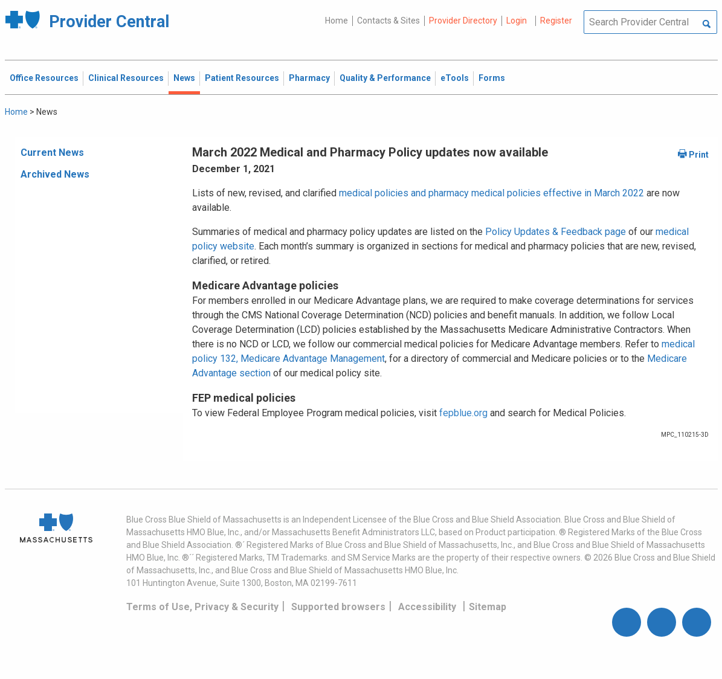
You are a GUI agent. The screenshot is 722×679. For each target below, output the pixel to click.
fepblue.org (463, 413)
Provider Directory (463, 20)
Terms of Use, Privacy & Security (202, 607)
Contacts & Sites (388, 20)
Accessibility (427, 607)
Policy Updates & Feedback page (555, 231)
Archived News (55, 174)
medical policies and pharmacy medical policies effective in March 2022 (491, 193)
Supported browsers (338, 607)
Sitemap (487, 607)
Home (336, 20)
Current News (52, 152)
